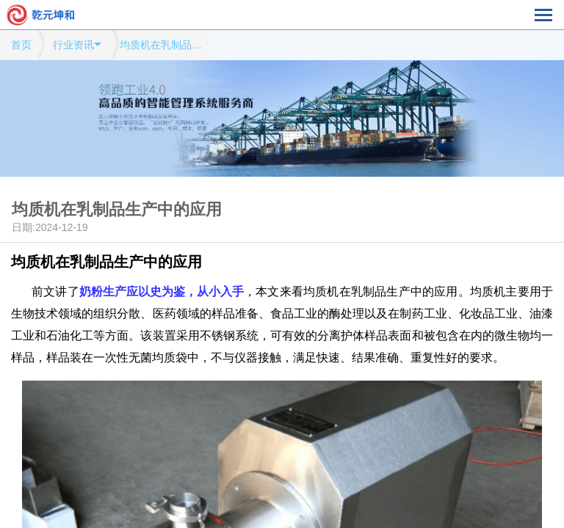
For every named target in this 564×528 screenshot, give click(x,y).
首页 (21, 45)
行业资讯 (73, 45)
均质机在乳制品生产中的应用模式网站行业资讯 (164, 45)
